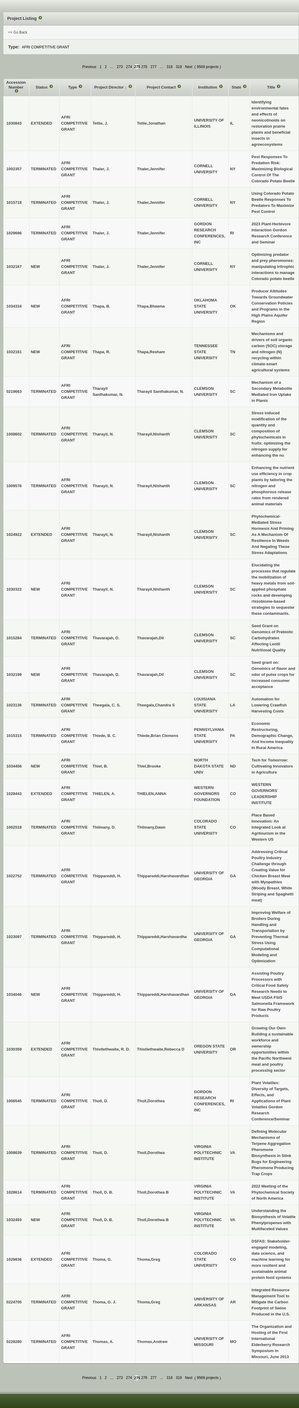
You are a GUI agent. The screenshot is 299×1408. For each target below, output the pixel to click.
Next (188, 67)
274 (129, 67)
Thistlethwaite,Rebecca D (161, 1049)
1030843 (14, 123)
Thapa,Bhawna (151, 306)
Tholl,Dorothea (151, 1101)
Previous (89, 67)
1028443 (14, 793)
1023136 (14, 705)
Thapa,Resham (151, 352)
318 (169, 67)
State (237, 87)
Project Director (109, 87)
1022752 (14, 876)
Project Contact (162, 87)
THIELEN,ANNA (151, 793)
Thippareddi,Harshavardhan (163, 876)
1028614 (14, 1192)
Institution (208, 87)
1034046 (14, 994)
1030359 (14, 1049)
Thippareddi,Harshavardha (162, 936)
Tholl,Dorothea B (153, 1192)
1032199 (14, 674)
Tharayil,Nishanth (153, 434)
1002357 (14, 169)
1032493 (14, 1219)
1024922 (14, 534)
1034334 (14, 306)
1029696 (14, 233)
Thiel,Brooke (149, 766)
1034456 (14, 766)
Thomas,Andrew (152, 1341)
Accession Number (16, 85)
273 (120, 67)
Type (73, 87)
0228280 (14, 1341)
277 (153, 67)
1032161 (14, 352)
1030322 (14, 589)
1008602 (14, 434)
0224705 (14, 1302)
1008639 (14, 1152)
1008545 (14, 1101)
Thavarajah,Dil (150, 638)
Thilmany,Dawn (151, 827)
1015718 (14, 202)
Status (42, 87)
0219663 (14, 391)
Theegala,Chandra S (156, 705)
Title (271, 87)
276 (144, 67)
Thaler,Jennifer (151, 169)
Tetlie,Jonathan (151, 123)
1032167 (14, 266)
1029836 (14, 1259)
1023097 (14, 936)
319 (179, 67)
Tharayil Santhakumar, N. (160, 391)
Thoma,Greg (148, 1259)
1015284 (14, 638)
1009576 (14, 486)
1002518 (14, 827)
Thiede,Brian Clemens (157, 735)
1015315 (14, 735)
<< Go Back (17, 32)
